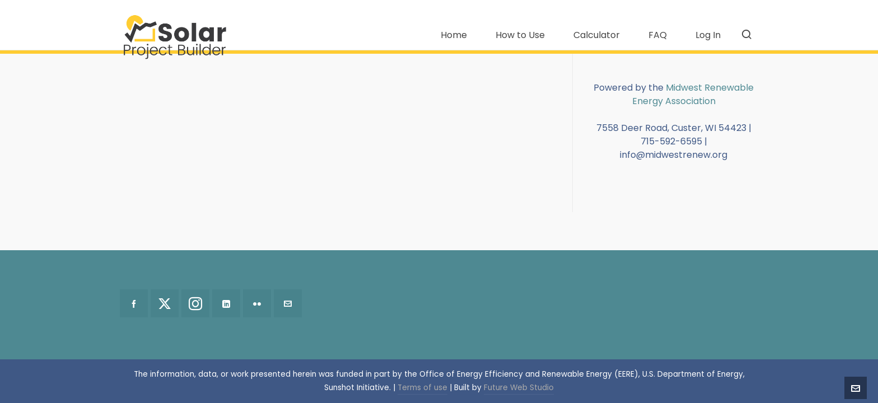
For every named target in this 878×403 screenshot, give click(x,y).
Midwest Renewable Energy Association (693, 94)
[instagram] (195, 303)
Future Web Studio (519, 387)
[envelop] (288, 303)
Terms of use (422, 387)
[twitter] (165, 303)
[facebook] (134, 303)
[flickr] (257, 303)
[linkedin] (226, 303)
